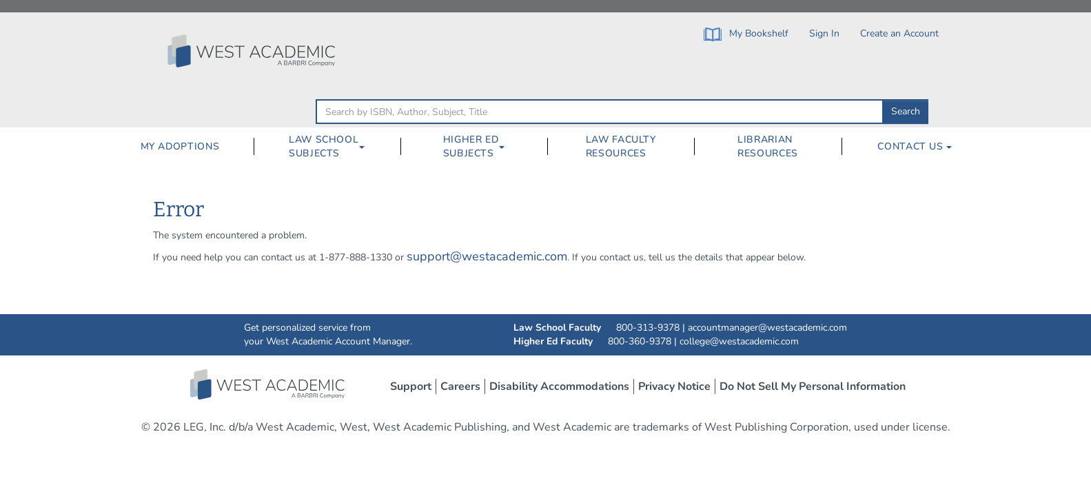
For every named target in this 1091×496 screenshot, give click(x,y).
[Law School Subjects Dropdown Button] (367, 147)
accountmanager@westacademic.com (767, 327)
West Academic (268, 384)
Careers (460, 386)
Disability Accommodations (559, 386)
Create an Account (899, 33)
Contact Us (914, 146)
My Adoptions (180, 146)
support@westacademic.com (487, 256)
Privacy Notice (674, 386)
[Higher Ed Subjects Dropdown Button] (507, 147)
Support (410, 386)
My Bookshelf (746, 34)
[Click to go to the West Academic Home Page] (253, 51)
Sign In (824, 33)
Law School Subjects (323, 146)
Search (905, 111)
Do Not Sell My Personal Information (813, 386)
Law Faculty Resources (621, 146)
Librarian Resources (767, 146)
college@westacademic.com (739, 341)
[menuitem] (179, 147)
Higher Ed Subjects (471, 146)
